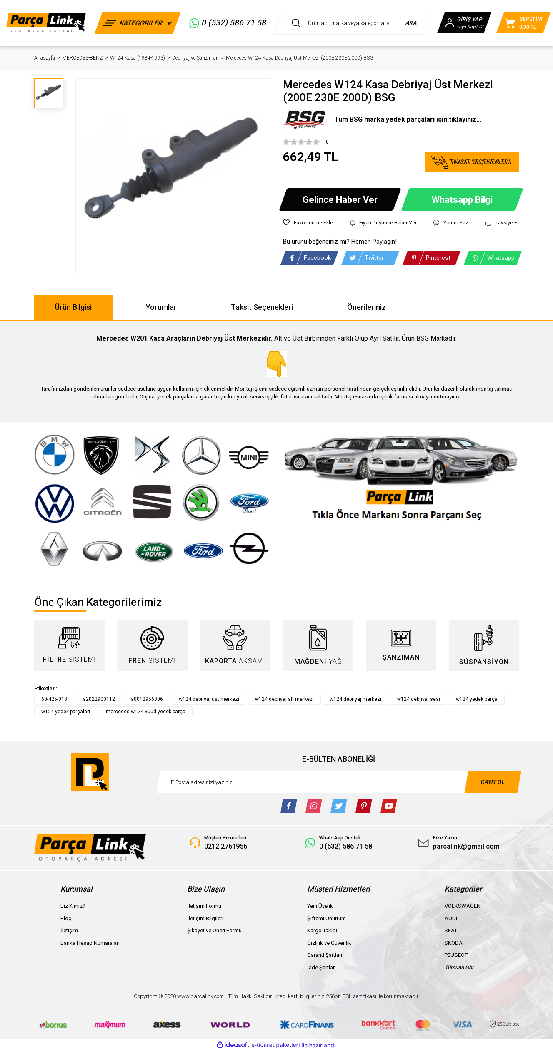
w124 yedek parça (477, 699)
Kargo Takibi (322, 930)
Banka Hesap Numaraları (90, 943)
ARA (411, 23)
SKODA (454, 943)
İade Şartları (321, 967)
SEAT (451, 930)
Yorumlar (161, 307)
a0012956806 (147, 699)
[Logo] (46, 22)
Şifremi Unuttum (326, 918)
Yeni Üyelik (320, 906)
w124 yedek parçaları (65, 712)
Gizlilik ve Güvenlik (329, 943)
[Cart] (523, 22)
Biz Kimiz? (72, 906)
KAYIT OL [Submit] (492, 782)
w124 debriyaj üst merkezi (209, 699)
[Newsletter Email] (338, 782)
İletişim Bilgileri (205, 918)
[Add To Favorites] (308, 223)
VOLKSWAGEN (462, 906)
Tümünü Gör (459, 967)
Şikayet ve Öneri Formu (214, 930)
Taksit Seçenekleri (262, 307)
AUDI (451, 918)
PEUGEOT (456, 955)
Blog (66, 918)
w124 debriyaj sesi (418, 699)
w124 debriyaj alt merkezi (284, 699)
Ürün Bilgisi (73, 307)
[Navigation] (138, 23)
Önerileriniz (366, 307)
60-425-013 (54, 699)
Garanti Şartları (324, 955)
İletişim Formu (204, 906)
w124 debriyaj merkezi (355, 699)
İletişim (69, 930)
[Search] (353, 23)
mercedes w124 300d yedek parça (145, 712)
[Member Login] (464, 22)
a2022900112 (99, 699)
